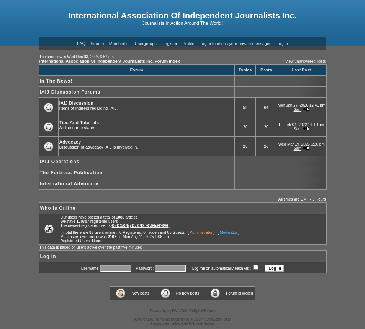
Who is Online (58, 208)
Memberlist (119, 43)
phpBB (172, 311)
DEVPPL (199, 319)
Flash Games (204, 323)
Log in (282, 43)
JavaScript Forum (219, 319)
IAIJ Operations (60, 161)
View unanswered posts (305, 61)
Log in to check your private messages (236, 43)
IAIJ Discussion (76, 103)
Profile (188, 43)
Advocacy (70, 142)
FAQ (81, 43)
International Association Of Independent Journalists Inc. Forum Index (109, 61)
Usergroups (146, 43)
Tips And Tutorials (79, 122)
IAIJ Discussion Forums (70, 92)
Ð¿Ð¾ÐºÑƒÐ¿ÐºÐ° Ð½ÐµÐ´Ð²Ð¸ (140, 226)
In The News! (56, 81)
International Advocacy (69, 183)
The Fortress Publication (71, 172)
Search (97, 43)
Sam (298, 109)
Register (169, 43)
